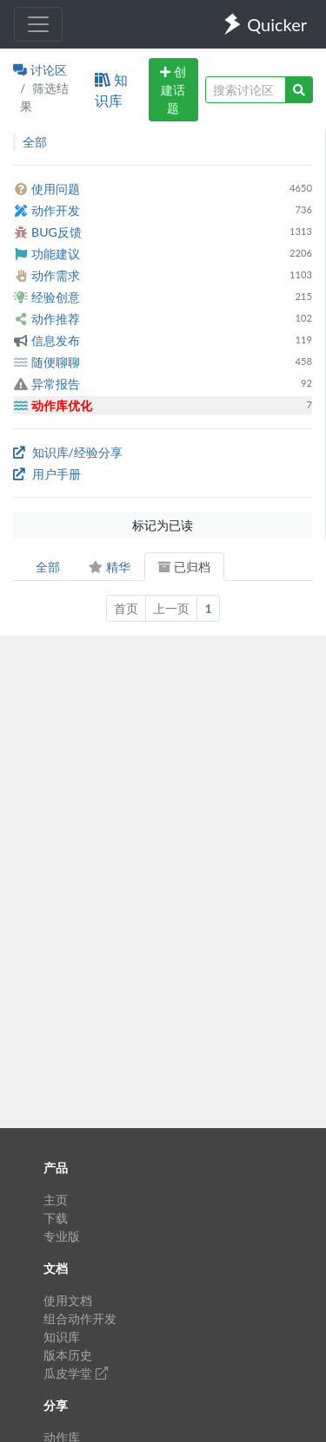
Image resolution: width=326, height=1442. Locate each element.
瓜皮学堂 (75, 1373)
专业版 (61, 1236)
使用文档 (67, 1300)
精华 (109, 566)
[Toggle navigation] (38, 24)
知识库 (111, 89)
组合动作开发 (79, 1318)
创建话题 (173, 89)
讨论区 (40, 69)
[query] (245, 89)
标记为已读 (162, 525)
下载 (55, 1217)
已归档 (184, 566)
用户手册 (47, 474)
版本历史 (67, 1354)
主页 (55, 1199)
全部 (48, 566)
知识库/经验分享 (68, 452)
